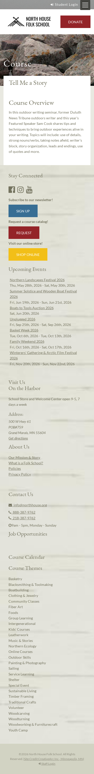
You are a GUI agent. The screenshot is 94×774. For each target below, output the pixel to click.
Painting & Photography (27, 663)
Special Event (19, 685)
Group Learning (21, 618)
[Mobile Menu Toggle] (85, 5)
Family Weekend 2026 (27, 341)
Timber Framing (21, 696)
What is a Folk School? (26, 463)
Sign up (23, 211)
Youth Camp (18, 730)
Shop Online (28, 254)
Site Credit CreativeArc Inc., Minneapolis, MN (53, 759)
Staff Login (47, 763)
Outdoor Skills (20, 657)
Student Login (63, 5)
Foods (13, 612)
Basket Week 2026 (24, 330)
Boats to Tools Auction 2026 (32, 308)
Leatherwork (18, 635)
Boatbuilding (19, 590)
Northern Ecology (22, 646)
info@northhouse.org (28, 505)
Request (24, 233)
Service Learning (21, 674)
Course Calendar (27, 556)
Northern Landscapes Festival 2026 (37, 280)
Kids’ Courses (19, 629)
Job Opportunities (28, 533)
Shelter (14, 679)
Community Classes (24, 601)
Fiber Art (16, 607)
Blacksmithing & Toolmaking (31, 584)
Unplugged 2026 (22, 319)
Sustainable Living (22, 691)
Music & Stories (21, 640)
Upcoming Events (27, 268)
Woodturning (19, 719)
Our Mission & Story (24, 457)
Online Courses (21, 651)
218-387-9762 (22, 518)
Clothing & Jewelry (23, 595)
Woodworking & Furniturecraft (33, 724)
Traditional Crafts (22, 702)
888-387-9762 (22, 512)
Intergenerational (22, 623)
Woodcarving (19, 713)
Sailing (14, 668)
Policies (15, 468)
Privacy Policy (20, 474)
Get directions (18, 438)
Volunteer (16, 707)
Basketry (15, 579)
